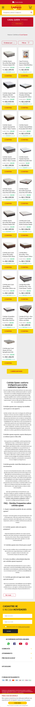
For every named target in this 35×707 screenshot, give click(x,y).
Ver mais (9, 595)
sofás (27, 498)
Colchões (15, 34)
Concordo (17, 703)
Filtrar (25, 43)
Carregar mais (16, 371)
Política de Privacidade (24, 626)
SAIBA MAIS (17, 23)
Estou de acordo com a (18, 626)
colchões (7, 498)
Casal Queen (23, 34)
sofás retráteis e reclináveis (18, 498)
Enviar (9, 631)
